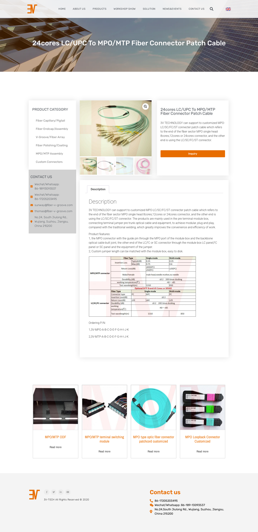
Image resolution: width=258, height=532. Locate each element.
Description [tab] (98, 189)
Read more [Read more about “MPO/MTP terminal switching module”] (104, 451)
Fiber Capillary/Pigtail (50, 120)
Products (99, 8)
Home (62, 8)
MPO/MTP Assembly (49, 153)
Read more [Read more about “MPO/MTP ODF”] (55, 447)
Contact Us (196, 8)
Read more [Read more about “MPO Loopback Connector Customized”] (202, 451)
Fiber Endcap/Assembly (52, 129)
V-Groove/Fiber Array (50, 137)
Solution (149, 8)
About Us (79, 8)
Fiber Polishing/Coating (52, 145)
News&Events (172, 8)
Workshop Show (125, 8)
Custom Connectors (49, 162)
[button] (211, 9)
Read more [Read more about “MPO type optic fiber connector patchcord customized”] (153, 451)
